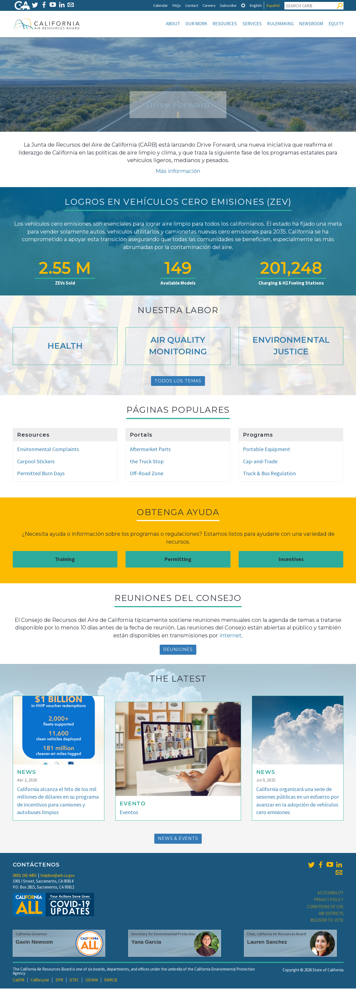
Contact (191, 5)
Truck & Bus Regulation (269, 473)
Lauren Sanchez (267, 942)
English (255, 5)
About (173, 24)
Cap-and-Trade (260, 461)
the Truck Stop (147, 461)
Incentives (291, 559)
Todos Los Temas (178, 381)
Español (273, 5)
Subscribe (228, 5)
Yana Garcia (146, 942)
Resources (225, 24)
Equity (336, 24)
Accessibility (330, 893)
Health (65, 346)
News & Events (178, 839)
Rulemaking (280, 24)
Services (252, 24)
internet (230, 636)
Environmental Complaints (48, 449)
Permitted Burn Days (41, 473)
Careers (209, 5)
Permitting (177, 559)
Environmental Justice (291, 346)
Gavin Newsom (34, 942)
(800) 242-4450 (24, 875)
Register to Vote (327, 920)
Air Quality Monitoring (178, 346)
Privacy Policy (329, 900)
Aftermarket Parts (150, 449)
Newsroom (311, 24)
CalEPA (18, 980)
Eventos (129, 812)
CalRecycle (40, 980)
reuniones (178, 650)
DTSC (74, 980)
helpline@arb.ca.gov (58, 875)
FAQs (176, 5)
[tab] (243, 5)
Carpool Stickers (35, 461)
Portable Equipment (266, 449)
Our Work (196, 24)
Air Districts (331, 913)
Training (65, 559)
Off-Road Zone (146, 473)
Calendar (160, 5)
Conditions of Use (325, 907)
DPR (59, 980)
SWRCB (110, 980)
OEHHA (91, 980)
